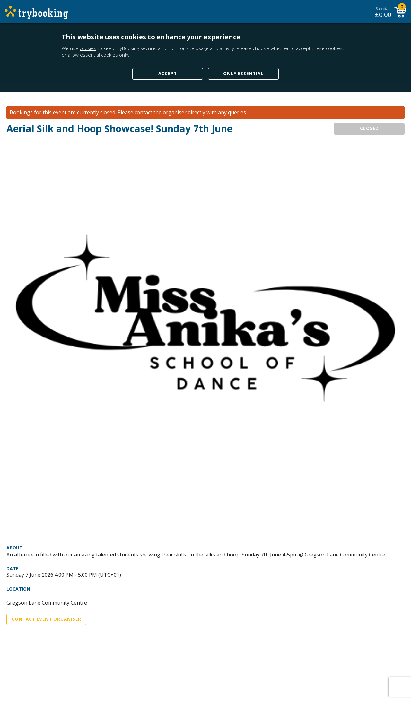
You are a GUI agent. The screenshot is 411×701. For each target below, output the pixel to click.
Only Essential (243, 73)
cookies (88, 48)
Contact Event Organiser (46, 619)
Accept (167, 73)
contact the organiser (161, 113)
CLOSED (369, 128)
